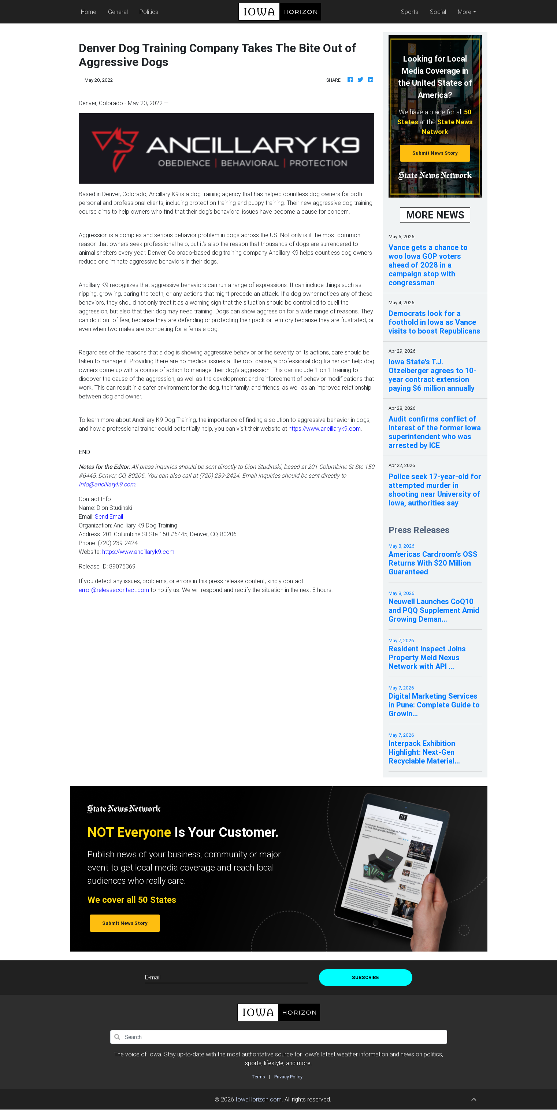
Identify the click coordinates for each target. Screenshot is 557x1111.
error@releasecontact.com (114, 589)
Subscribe (365, 977)
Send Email (109, 516)
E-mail (152, 977)
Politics (149, 11)
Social (438, 11)
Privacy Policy (288, 1077)
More (464, 11)
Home (90, 11)
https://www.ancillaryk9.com (325, 428)
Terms (258, 1077)
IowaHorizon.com (258, 1099)
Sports (409, 11)
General (118, 11)
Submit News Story (435, 153)
